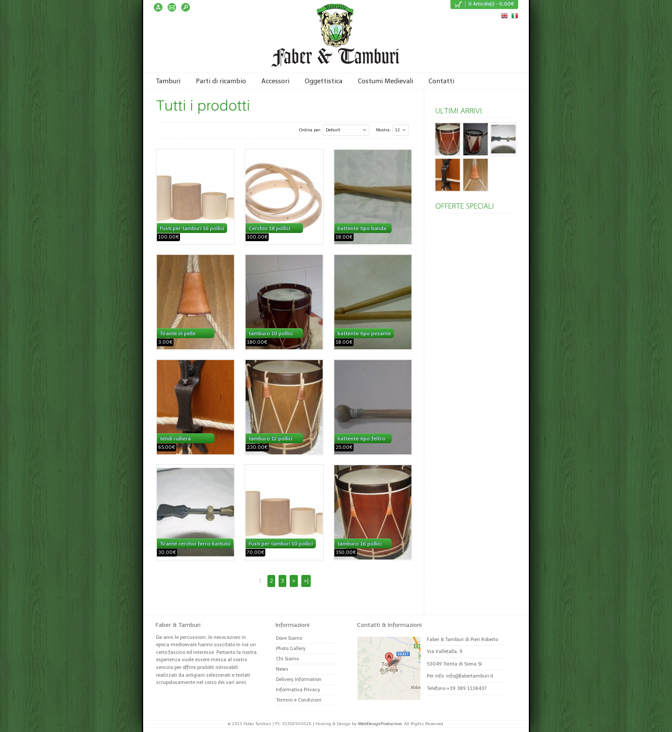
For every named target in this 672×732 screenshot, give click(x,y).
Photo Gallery (291, 648)
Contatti (441, 81)
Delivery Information (298, 679)
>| (306, 580)
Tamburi (168, 81)
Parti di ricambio (221, 81)
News (282, 669)
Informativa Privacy (298, 690)
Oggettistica (323, 81)
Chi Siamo (287, 659)
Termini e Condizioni (298, 700)
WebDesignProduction (380, 723)
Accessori (275, 81)
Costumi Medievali (385, 81)
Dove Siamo (289, 638)
